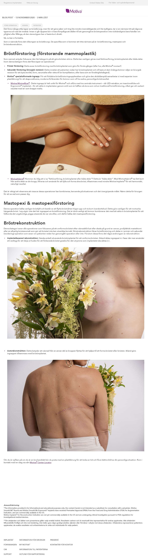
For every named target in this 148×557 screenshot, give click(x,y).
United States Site (97, 3)
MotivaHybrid (17, 178)
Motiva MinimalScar (20, 83)
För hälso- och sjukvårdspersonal (121, 3)
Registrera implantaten (13, 3)
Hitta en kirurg (32, 3)
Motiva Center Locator (40, 462)
